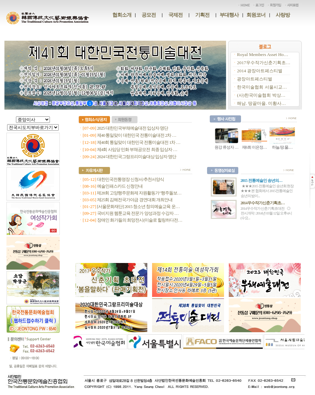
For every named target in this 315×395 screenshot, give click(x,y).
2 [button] (98, 103)
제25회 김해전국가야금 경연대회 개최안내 (134, 199)
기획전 (202, 15)
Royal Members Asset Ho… (262, 54)
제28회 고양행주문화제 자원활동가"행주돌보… (139, 192)
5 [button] (124, 103)
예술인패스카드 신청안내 (120, 186)
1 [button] (90, 103)
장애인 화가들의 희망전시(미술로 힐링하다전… (139, 220)
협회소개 (121, 15)
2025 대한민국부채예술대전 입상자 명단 (132, 128)
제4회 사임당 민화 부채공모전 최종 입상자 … (137, 149)
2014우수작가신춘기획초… (263, 203)
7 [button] (141, 103)
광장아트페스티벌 (254, 78)
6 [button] (132, 103)
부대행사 (229, 15)
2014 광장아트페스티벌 (259, 70)
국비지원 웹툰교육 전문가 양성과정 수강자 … (138, 213)
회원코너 (255, 15)
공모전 (149, 15)
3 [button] (107, 103)
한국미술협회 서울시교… (262, 87)
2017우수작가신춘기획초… (263, 62)
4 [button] (115, 103)
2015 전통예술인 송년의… (261, 180)
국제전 (175, 15)
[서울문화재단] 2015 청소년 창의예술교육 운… (138, 206)
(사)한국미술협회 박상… (261, 95)
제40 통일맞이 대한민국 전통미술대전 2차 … (136, 135)
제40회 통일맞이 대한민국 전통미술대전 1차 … (138, 142)
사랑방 (283, 15)
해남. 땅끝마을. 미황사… (261, 103)
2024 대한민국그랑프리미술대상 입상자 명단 (137, 156)
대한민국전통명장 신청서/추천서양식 (130, 179)
